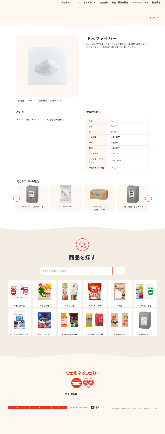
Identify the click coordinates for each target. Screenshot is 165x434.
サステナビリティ (140, 10)
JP (122, 5)
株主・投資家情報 (120, 10)
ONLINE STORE (41, 424)
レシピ (76, 10)
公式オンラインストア (97, 5)
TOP (136, 18)
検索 (148, 5)
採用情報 (156, 10)
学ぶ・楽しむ (89, 10)
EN (126, 5)
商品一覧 (144, 18)
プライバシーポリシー (138, 422)
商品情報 (65, 10)
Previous (16, 202)
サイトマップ (153, 422)
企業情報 (104, 10)
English (102, 410)
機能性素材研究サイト (80, 5)
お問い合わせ (112, 5)
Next (148, 202)
